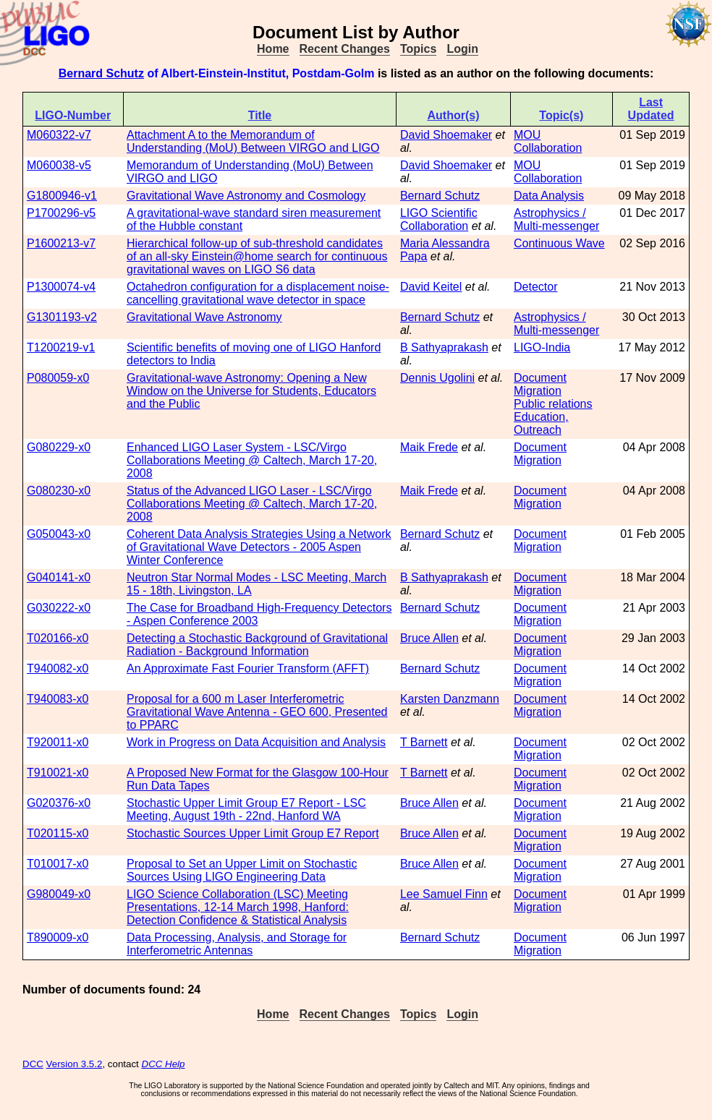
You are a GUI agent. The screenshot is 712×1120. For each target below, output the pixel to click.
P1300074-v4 (61, 287)
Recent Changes (345, 49)
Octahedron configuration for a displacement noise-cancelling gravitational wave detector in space (258, 293)
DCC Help (163, 1064)
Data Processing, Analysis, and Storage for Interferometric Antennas (237, 944)
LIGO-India (542, 347)
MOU (527, 135)
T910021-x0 (57, 772)
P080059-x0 (58, 378)
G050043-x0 (58, 534)
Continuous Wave (559, 243)
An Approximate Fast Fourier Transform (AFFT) (248, 668)
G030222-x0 (58, 608)
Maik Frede (429, 447)
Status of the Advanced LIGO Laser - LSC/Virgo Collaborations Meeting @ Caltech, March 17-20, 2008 (252, 503)
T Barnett (424, 742)
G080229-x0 (58, 447)
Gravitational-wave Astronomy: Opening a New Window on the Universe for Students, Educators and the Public (251, 391)
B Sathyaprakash (444, 347)
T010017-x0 (57, 864)
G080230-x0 (58, 490)
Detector (535, 287)
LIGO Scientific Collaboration (439, 219)
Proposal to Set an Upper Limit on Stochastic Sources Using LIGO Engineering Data (242, 870)
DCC (32, 1064)
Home (273, 49)
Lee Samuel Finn (444, 894)
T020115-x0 (57, 833)
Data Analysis (549, 195)
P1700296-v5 (61, 213)
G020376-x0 (58, 803)
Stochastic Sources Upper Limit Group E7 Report (253, 833)
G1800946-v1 (62, 195)
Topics (418, 49)
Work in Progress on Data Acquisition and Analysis (256, 742)
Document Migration (540, 384)
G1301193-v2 (62, 317)
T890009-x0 (57, 937)
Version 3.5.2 (74, 1064)
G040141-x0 (58, 577)
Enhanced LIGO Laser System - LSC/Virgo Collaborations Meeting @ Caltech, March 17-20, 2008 (252, 460)
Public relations (553, 404)
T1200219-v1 (61, 347)
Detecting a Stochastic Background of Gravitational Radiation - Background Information (257, 644)
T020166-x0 (57, 638)
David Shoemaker (446, 135)
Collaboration (548, 148)
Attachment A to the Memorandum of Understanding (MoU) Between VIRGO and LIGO (253, 141)
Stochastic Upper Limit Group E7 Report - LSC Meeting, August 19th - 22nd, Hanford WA (246, 809)
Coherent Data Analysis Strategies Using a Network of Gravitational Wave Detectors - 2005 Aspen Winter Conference (259, 547)
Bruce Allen (429, 638)
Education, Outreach (541, 423)
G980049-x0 (58, 894)
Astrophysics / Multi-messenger (556, 219)
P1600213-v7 (61, 243)
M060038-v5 (59, 165)
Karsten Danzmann (449, 699)
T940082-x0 (57, 668)
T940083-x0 (57, 699)
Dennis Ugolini (437, 378)
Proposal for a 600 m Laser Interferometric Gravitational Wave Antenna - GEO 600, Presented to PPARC (257, 712)
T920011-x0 (57, 742)
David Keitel (431, 287)
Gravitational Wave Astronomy (204, 317)
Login (462, 49)
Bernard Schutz (101, 73)
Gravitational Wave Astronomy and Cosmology (246, 195)
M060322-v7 (59, 135)
